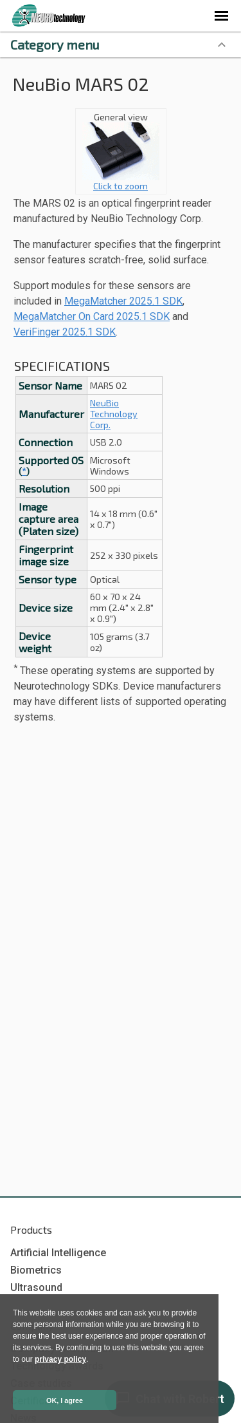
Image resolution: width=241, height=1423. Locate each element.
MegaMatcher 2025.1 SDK (123, 301)
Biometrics (36, 1270)
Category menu (55, 44)
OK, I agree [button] (64, 1400)
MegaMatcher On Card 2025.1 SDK (91, 316)
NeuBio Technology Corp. (114, 413)
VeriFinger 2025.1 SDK (64, 332)
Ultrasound (36, 1287)
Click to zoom (120, 181)
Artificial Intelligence (58, 1253)
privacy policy (60, 1359)
